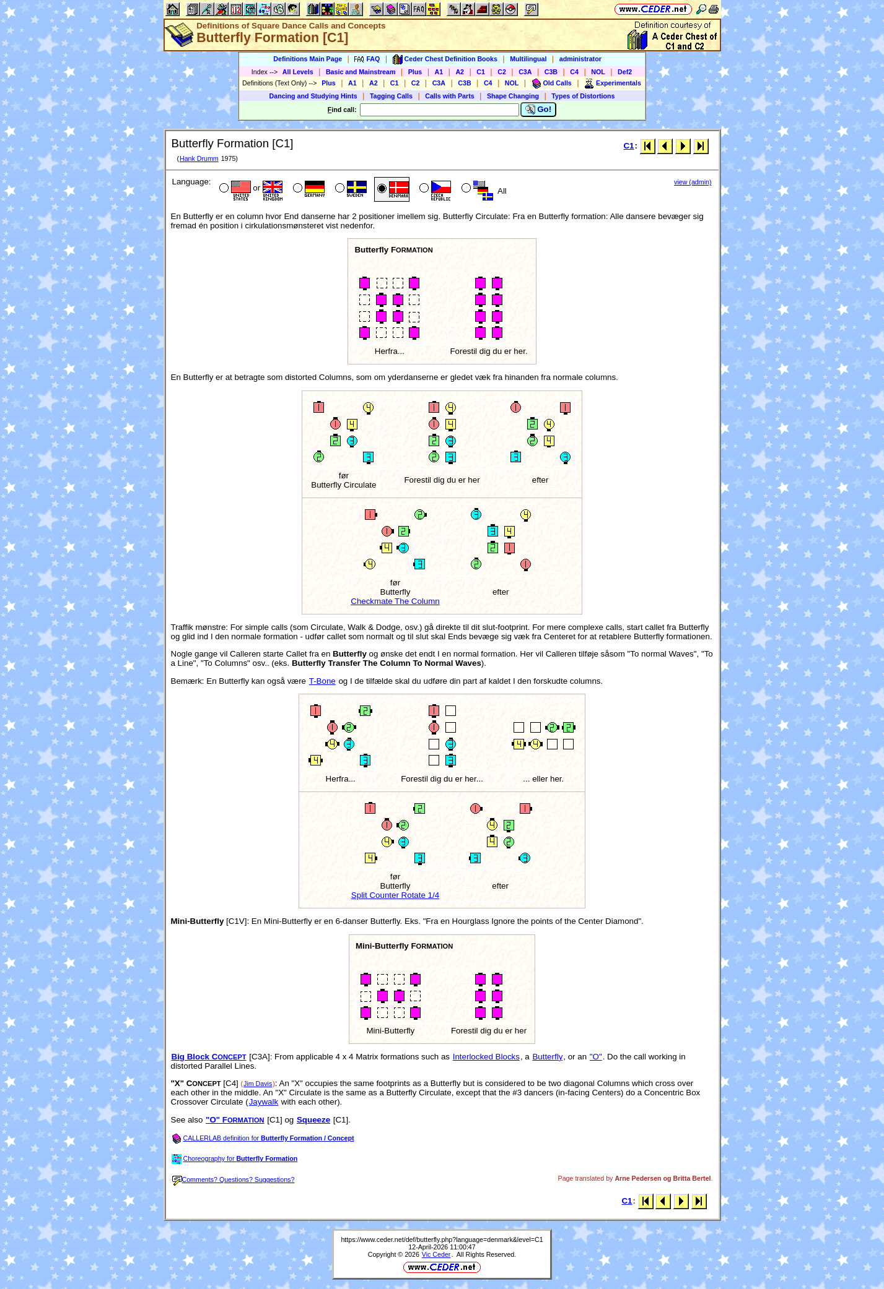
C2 (501, 71)
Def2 (625, 71)
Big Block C (209, 1056)
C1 (480, 71)
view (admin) (692, 182)
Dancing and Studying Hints (313, 96)
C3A (525, 71)
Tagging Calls (391, 96)
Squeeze (313, 1119)
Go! (538, 109)
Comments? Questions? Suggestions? (233, 1179)
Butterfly (547, 1056)
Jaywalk (263, 1101)
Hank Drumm (199, 158)
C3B (551, 71)
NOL (598, 71)
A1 (439, 71)
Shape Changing (513, 96)
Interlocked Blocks (486, 1056)
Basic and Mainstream (361, 71)
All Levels (297, 71)
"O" (596, 1056)
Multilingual (528, 59)
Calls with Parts (449, 96)
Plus (415, 71)
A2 (459, 71)
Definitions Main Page (307, 59)
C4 (574, 71)
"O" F (235, 1119)
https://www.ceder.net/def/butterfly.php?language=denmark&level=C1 (442, 1239)
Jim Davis (257, 1083)
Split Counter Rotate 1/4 (395, 895)
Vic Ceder (436, 1254)
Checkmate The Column (395, 601)
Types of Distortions (583, 96)
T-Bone (322, 681)
